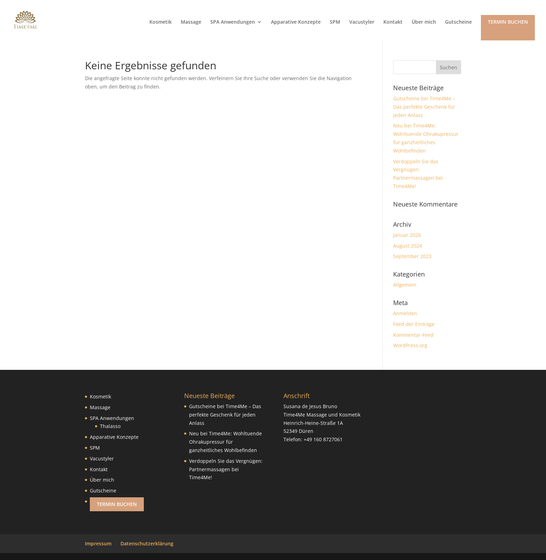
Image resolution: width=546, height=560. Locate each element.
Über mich (424, 22)
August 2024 (407, 245)
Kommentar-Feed (413, 335)
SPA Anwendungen (232, 22)
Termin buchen (508, 21)
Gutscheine (458, 22)
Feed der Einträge (414, 324)
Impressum (98, 543)
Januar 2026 (407, 235)
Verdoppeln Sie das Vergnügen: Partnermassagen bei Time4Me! (226, 469)
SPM (335, 22)
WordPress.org (410, 345)
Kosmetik (160, 22)
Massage (191, 22)
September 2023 (412, 256)
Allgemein (404, 284)
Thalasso (110, 426)
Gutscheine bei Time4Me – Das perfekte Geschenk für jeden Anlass (424, 106)
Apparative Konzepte (296, 22)
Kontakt (393, 22)
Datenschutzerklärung (146, 543)
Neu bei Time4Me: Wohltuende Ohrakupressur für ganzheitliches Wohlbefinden (225, 441)
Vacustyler (361, 22)
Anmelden (405, 313)
